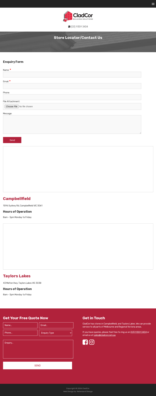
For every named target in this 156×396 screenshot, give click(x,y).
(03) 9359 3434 (139, 332)
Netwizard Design (85, 391)
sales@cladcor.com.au (105, 335)
